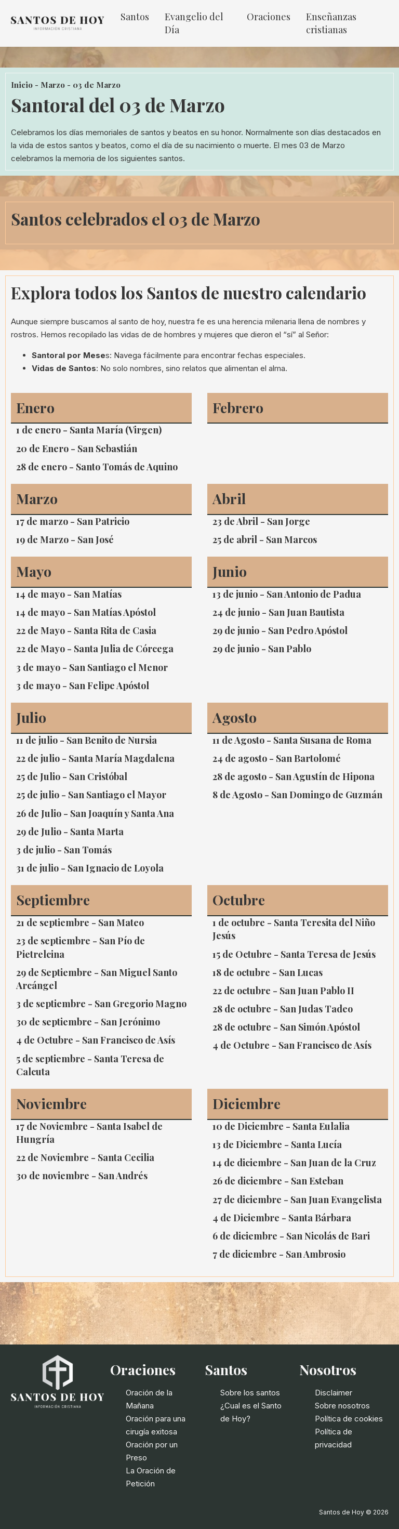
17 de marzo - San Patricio (72, 521)
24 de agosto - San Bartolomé (276, 758)
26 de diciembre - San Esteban (277, 1181)
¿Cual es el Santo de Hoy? (251, 1412)
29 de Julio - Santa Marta (70, 831)
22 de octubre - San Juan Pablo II (283, 990)
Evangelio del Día (194, 23)
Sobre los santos (250, 1393)
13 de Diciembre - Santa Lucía (277, 1144)
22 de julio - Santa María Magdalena (95, 758)
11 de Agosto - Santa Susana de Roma (291, 740)
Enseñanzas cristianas (331, 23)
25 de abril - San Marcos (264, 539)
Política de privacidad (333, 1438)
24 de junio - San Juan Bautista (278, 612)
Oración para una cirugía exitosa (155, 1425)
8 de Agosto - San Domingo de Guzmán (297, 794)
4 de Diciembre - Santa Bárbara (281, 1217)
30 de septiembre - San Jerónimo (88, 1022)
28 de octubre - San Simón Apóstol (286, 1027)
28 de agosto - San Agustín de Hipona (293, 776)
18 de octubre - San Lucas (267, 972)
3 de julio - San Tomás (64, 849)
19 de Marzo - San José (65, 539)
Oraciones (268, 16)
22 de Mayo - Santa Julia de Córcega (95, 648)
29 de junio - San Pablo (261, 648)
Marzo (53, 85)
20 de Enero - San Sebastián (76, 448)
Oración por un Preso (152, 1451)
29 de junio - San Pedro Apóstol (280, 630)
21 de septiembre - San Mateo (80, 922)
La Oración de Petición (151, 1477)
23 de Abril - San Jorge (261, 521)
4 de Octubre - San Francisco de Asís (95, 1040)
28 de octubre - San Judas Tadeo (282, 1009)
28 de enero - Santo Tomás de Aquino (97, 466)
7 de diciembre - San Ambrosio (278, 1254)
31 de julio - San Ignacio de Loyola (90, 868)
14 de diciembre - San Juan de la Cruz (294, 1162)
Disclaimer (333, 1393)
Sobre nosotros (342, 1406)
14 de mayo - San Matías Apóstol (86, 612)
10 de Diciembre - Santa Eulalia (281, 1126)
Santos (135, 16)
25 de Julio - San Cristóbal (71, 776)
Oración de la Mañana (149, 1399)
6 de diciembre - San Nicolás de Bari (291, 1236)
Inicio (22, 85)
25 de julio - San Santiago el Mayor (91, 794)
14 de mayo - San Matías (69, 594)
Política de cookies (349, 1418)
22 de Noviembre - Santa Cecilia (85, 1157)
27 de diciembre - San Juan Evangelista (297, 1199)
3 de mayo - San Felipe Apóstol (82, 685)
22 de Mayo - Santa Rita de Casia (86, 630)
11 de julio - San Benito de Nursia (86, 740)
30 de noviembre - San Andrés (82, 1175)
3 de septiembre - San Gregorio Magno (101, 1003)
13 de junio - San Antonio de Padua (286, 594)
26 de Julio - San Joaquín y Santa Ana (95, 813)
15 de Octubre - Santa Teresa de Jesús (294, 954)
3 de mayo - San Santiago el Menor (92, 667)
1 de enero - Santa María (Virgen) (89, 430)
